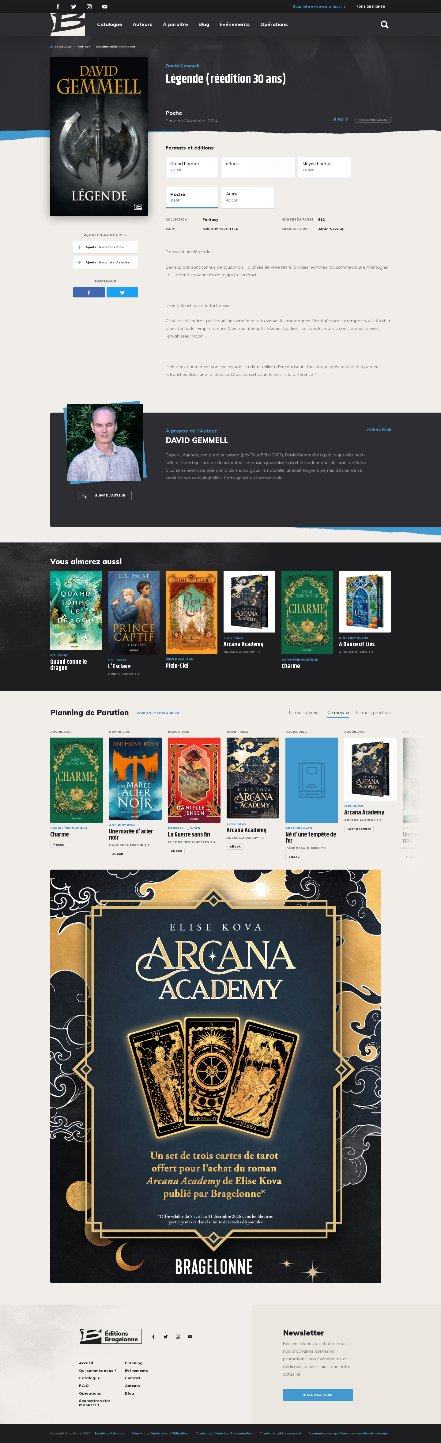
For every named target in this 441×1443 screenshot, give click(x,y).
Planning (134, 1363)
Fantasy (83, 46)
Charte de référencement (280, 1433)
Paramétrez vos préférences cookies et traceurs (348, 1433)
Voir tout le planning (158, 713)
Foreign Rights (370, 7)
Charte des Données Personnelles (223, 1433)
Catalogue (109, 24)
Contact (133, 1378)
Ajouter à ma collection (98, 247)
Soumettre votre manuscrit (319, 6)
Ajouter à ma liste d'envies (101, 262)
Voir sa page (379, 430)
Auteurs (143, 24)
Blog (203, 24)
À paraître (175, 24)
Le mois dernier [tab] (304, 712)
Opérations (274, 24)
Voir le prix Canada (373, 119)
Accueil (86, 1363)
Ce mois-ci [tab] (338, 712)
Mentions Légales (109, 1433)
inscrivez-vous (318, 1395)
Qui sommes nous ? (97, 1370)
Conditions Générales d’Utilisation (160, 1433)
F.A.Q (84, 1385)
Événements (235, 24)
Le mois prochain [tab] (373, 712)
